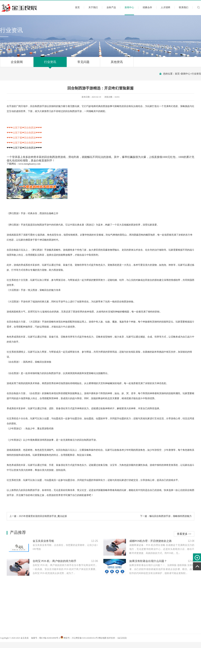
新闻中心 (129, 10)
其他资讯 (117, 63)
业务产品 (111, 7)
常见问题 (83, 63)
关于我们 (93, 7)
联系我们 (183, 7)
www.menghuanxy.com (29, 164)
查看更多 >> (184, 533)
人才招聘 (165, 7)
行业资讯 (50, 63)
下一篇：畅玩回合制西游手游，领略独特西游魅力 (166, 516)
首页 (77, 7)
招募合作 (147, 7)
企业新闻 (17, 63)
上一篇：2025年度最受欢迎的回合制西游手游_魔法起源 (38, 516)
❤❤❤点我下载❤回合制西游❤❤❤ (24, 148)
